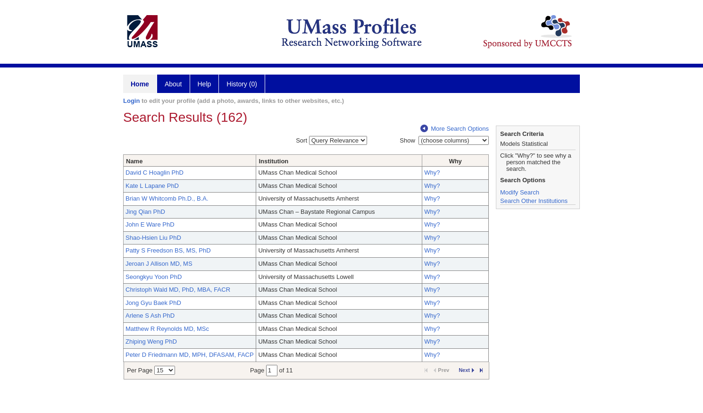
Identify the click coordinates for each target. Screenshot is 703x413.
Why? (432, 172)
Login (131, 100)
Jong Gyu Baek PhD (153, 302)
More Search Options (454, 128)
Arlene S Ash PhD (150, 315)
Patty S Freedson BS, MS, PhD (168, 250)
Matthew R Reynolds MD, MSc (167, 328)
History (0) (241, 84)
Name (134, 161)
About (173, 84)
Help (204, 84)
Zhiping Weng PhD (151, 341)
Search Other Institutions (534, 200)
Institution (273, 161)
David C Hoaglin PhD (155, 172)
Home (140, 84)
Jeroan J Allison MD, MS (159, 263)
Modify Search (519, 192)
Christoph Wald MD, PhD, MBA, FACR (178, 289)
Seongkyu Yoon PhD (154, 276)
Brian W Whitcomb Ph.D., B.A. (167, 198)
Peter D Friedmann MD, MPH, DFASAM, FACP (190, 354)
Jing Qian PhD (145, 211)
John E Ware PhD (150, 224)
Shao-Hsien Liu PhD (153, 237)
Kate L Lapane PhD (152, 185)
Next (466, 370)
